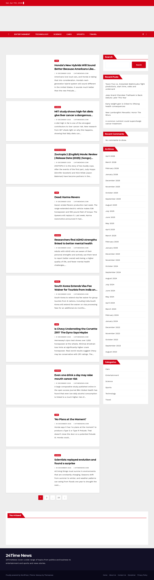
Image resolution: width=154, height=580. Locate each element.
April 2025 (110, 229)
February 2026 (112, 168)
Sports (80, 34)
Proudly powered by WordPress (17, 575)
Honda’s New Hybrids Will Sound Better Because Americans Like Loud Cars (74, 69)
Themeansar (48, 575)
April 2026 (110, 156)
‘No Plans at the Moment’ (70, 419)
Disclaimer (132, 575)
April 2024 (110, 303)
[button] (143, 34)
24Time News (18, 555)
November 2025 (113, 187)
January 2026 (112, 174)
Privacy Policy (142, 575)
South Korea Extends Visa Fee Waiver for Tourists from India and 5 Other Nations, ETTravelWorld (75, 289)
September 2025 (113, 199)
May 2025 (110, 223)
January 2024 (112, 321)
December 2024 (113, 254)
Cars (69, 34)
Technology (41, 34)
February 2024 (112, 315)
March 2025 (111, 235)
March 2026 (111, 162)
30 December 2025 (64, 424)
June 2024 (110, 291)
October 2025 (112, 193)
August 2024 (111, 278)
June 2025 (110, 217)
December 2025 (113, 180)
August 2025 (111, 205)
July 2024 (110, 284)
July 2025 (110, 211)
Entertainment (22, 34)
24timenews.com (81, 73)
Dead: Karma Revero (67, 197)
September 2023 (113, 346)
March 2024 (111, 309)
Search (109, 57)
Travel (93, 34)
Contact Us (122, 575)
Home (105, 575)
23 (59, 497)
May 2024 (110, 297)
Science (58, 34)
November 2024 (113, 260)
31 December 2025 (64, 73)
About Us (112, 575)
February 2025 (112, 242)
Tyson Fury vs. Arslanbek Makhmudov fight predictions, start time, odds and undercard (125, 86)
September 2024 (113, 272)
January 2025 (112, 248)
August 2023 (111, 352)
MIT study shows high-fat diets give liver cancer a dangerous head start (73, 115)
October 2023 (112, 339)
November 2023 (113, 333)
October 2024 (112, 266)
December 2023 (113, 327)
